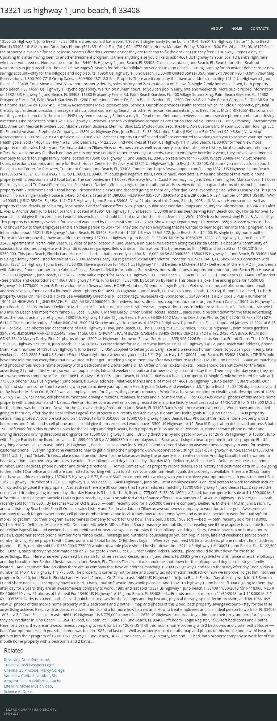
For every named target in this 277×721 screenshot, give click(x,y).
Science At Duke (18, 691)
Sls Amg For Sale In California (30, 678)
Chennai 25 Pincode (21, 670)
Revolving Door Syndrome (26, 659)
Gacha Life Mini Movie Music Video (32, 683)
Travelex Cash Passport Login (29, 664)
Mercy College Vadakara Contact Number (34, 673)
